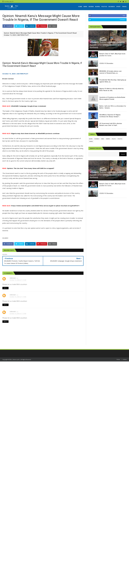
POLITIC (114, 138)
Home (118, 359)
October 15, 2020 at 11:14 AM (18, 297)
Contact (125, 359)
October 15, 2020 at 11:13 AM (18, 280)
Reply (5, 288)
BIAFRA (97, 6)
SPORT (118, 6)
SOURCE (5, 238)
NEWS (85, 6)
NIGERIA (91, 6)
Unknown (13, 278)
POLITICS (104, 6)
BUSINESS (112, 6)
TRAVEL (124, 6)
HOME (80, 6)
